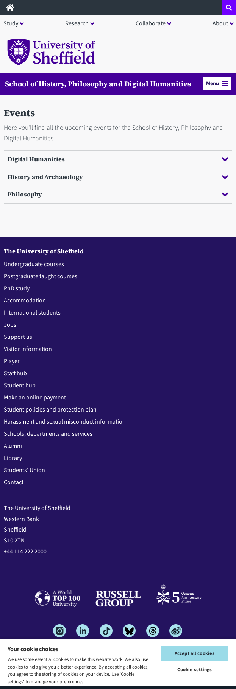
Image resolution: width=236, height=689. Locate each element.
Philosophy (118, 194)
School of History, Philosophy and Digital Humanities (98, 83)
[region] (118, 663)
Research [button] (77, 23)
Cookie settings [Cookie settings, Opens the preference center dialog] (194, 669)
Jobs (10, 325)
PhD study (17, 288)
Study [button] (10, 23)
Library (13, 458)
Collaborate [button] (151, 23)
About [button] (220, 23)
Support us (18, 337)
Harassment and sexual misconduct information (65, 422)
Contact (13, 482)
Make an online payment (35, 397)
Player (12, 361)
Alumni (13, 446)
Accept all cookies (194, 653)
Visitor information (28, 349)
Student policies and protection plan (50, 409)
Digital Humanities (118, 159)
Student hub (20, 385)
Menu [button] (217, 83)
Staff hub (15, 373)
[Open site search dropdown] (229, 7)
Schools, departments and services (48, 434)
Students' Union (24, 470)
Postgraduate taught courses (40, 276)
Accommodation (25, 300)
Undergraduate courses (34, 264)
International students (32, 313)
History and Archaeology (118, 177)
